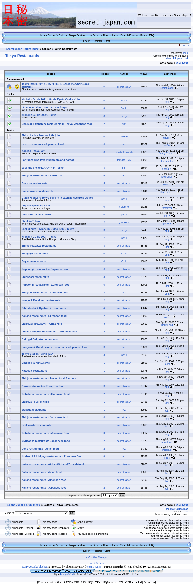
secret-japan (124, 86)
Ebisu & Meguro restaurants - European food (49, 331)
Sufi (124, 167)
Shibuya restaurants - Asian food (42, 323)
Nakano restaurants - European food (44, 316)
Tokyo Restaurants (80, 35)
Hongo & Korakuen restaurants (41, 300)
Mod (185, 53)
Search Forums (129, 35)
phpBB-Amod (94, 566)
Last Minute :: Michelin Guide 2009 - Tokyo (48, 228)
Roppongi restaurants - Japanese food (45, 269)
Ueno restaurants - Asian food (40, 448)
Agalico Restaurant (33, 150)
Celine (167, 364)
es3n (167, 145)
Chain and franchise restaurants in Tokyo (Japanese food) (57, 123)
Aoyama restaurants (34, 261)
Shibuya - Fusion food (35, 401)
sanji (124, 100)
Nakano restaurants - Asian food (42, 472)
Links (115, 35)
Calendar (184, 45)
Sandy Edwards (124, 152)
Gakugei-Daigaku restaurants (40, 339)
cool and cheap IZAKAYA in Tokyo (43, 167)
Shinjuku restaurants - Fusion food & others (49, 378)
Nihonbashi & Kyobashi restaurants (44, 308)
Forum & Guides (57, 35)
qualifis (124, 136)
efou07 (167, 184)
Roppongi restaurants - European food (45, 284)
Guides (46, 49)
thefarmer (123, 206)
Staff (107, 40)
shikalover (167, 442)
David (124, 108)
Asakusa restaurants (34, 183)
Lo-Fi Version (97, 563)
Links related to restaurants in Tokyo (44, 107)
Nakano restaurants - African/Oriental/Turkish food (53, 464)
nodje (167, 317)
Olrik (167, 231)
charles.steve (167, 192)
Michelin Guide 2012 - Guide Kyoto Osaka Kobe (51, 99)
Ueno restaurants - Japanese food (43, 144)
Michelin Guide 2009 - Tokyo (39, 115)
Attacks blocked (35, 566)
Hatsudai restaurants (34, 370)
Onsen (96, 35)
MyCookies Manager (96, 557)
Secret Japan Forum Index (22, 49)
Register (97, 40)
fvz (124, 123)
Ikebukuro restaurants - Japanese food (45, 433)
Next (185, 62)
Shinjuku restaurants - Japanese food (45, 417)
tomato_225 (124, 159)
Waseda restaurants (34, 409)
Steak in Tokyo (31, 221)
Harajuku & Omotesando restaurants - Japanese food (54, 347)
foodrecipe (167, 176)
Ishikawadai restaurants (36, 425)
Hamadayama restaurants (37, 191)
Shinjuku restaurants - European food (45, 292)
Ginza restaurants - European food (43, 386)
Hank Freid (167, 325)
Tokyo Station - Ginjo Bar (37, 353)
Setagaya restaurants (35, 253)
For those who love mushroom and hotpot (48, 159)
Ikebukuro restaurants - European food (46, 394)
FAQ (151, 35)
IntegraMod (67, 574)
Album (106, 35)
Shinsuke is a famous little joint (41, 135)
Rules (143, 35)
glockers (124, 222)
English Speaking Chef (36, 205)
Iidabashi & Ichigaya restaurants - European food (52, 456)
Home (42, 35)
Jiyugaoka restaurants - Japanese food (46, 440)
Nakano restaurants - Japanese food (44, 487)
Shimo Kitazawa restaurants (39, 245)
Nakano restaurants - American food (44, 479)
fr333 (167, 457)
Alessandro (167, 161)
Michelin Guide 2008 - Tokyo (39, 236)
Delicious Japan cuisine (36, 214)
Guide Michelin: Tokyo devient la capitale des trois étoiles (57, 197)
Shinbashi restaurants (35, 277)
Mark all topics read (177, 58)
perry (124, 214)
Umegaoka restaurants (36, 362)
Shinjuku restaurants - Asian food (42, 175)
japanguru (167, 169)
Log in (86, 40)
